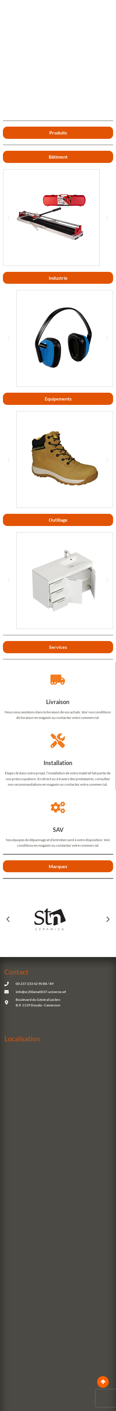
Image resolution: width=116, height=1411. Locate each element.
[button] (9, 217)
